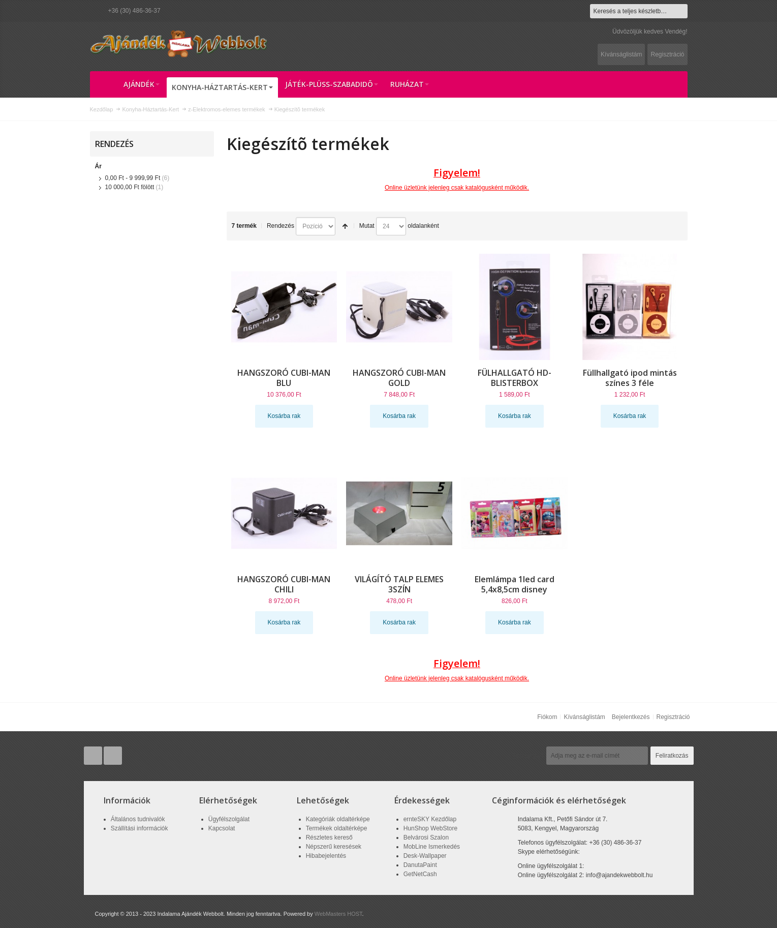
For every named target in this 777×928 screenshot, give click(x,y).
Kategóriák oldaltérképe (338, 819)
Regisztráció (667, 54)
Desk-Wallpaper (425, 855)
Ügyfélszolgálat (229, 819)
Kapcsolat (221, 828)
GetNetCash (420, 874)
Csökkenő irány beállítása (345, 226)
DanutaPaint (420, 865)
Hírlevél (528, 755)
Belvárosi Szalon (426, 837)
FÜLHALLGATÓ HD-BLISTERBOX (514, 377)
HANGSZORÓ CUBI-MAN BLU (283, 377)
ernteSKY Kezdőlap (430, 819)
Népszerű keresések (333, 846)
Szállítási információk (139, 828)
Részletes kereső (329, 837)
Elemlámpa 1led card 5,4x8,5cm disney (514, 584)
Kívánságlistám (621, 54)
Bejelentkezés (631, 717)
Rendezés (280, 225)
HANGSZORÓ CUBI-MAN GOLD (399, 377)
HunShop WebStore (430, 828)
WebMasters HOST (338, 914)
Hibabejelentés (326, 855)
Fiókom (547, 717)
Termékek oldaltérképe (336, 828)
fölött (129, 187)
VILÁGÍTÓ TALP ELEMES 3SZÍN (399, 584)
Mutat (367, 225)
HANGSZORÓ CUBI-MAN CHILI (283, 584)
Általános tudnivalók (138, 819)
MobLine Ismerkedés (431, 846)
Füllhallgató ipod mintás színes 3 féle (630, 377)
